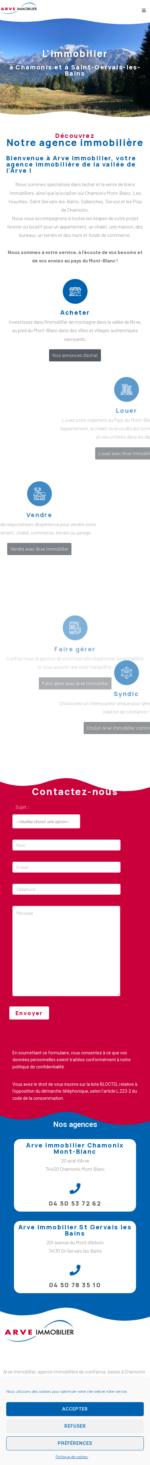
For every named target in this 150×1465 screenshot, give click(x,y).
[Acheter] (75, 291)
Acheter (75, 312)
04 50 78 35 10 (75, 1285)
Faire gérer (74, 692)
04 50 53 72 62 (75, 1203)
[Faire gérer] (75, 671)
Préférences (75, 1443)
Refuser (75, 1426)
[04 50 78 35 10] (75, 1270)
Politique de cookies (72, 1456)
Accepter (75, 1409)
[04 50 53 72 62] (75, 1188)
